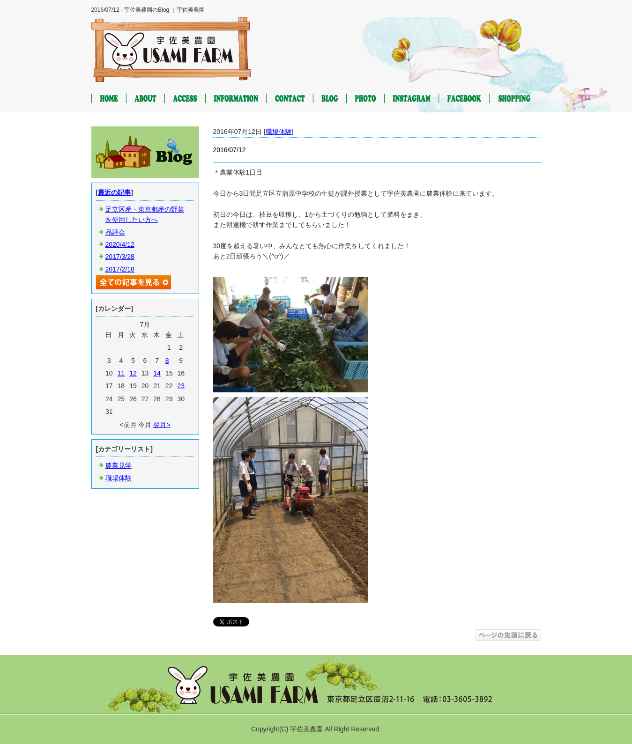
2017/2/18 (119, 269)
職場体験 (279, 131)
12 (133, 373)
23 (181, 386)
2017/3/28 (119, 256)
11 (121, 373)
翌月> (161, 424)
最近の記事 (114, 192)
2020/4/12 (119, 244)
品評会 (115, 232)
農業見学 (118, 465)
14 (157, 373)
